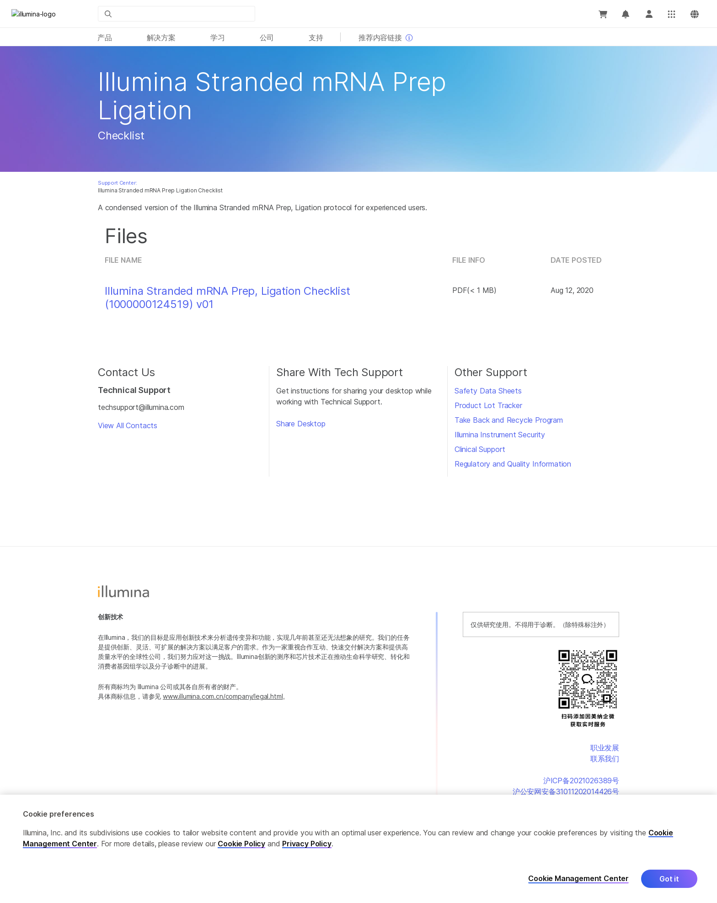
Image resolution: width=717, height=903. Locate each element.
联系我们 (604, 758)
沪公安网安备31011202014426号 (566, 791)
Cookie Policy (241, 843)
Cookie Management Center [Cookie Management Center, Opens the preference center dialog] (578, 878)
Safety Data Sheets (488, 390)
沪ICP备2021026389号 (581, 780)
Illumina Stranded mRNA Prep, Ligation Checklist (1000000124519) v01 (227, 298)
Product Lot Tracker (488, 405)
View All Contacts (127, 425)
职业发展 (604, 747)
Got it (669, 878)
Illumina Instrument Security (500, 434)
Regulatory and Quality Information (513, 463)
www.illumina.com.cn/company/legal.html (223, 696)
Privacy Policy (307, 843)
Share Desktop (301, 423)
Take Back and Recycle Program (509, 420)
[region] (358, 849)
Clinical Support (480, 449)
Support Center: (117, 183)
